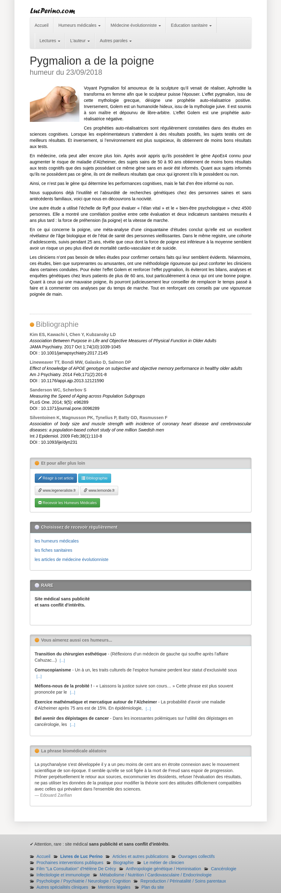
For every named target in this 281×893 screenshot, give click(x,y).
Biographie (123, 862)
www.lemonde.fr (99, 490)
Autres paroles (116, 40)
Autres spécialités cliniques (62, 887)
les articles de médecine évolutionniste (72, 559)
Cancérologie (223, 868)
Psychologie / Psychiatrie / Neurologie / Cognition (84, 881)
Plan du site (153, 887)
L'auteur (80, 40)
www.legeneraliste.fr (57, 490)
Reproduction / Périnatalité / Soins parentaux (183, 881)
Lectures (50, 40)
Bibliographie (95, 478)
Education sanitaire (191, 25)
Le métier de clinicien (164, 862)
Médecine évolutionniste (135, 25)
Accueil (42, 25)
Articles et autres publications (140, 856)
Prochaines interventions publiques (70, 862)
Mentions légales (114, 887)
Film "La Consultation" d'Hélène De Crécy (76, 868)
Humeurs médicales (79, 25)
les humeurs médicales (57, 541)
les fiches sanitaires (53, 550)
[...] (62, 660)
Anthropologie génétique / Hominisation (163, 868)
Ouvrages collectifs (196, 856)
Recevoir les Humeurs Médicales (67, 503)
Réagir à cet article (56, 478)
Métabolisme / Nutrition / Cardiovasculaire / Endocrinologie (155, 874)
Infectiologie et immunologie (63, 874)
